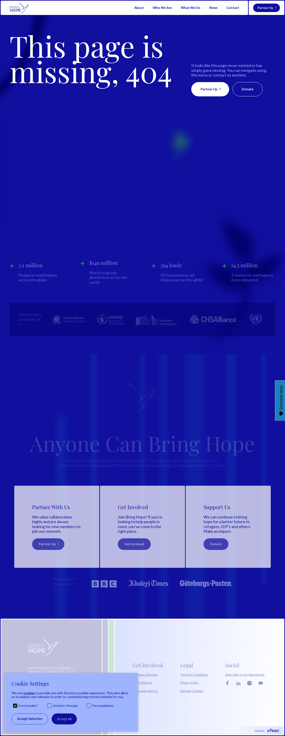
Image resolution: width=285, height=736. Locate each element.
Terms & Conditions (194, 674)
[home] (19, 8)
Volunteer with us (145, 691)
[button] (139, 8)
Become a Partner (145, 674)
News (213, 7)
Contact (232, 7)
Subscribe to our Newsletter (245, 674)
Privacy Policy (189, 682)
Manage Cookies (191, 691)
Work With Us (142, 682)
